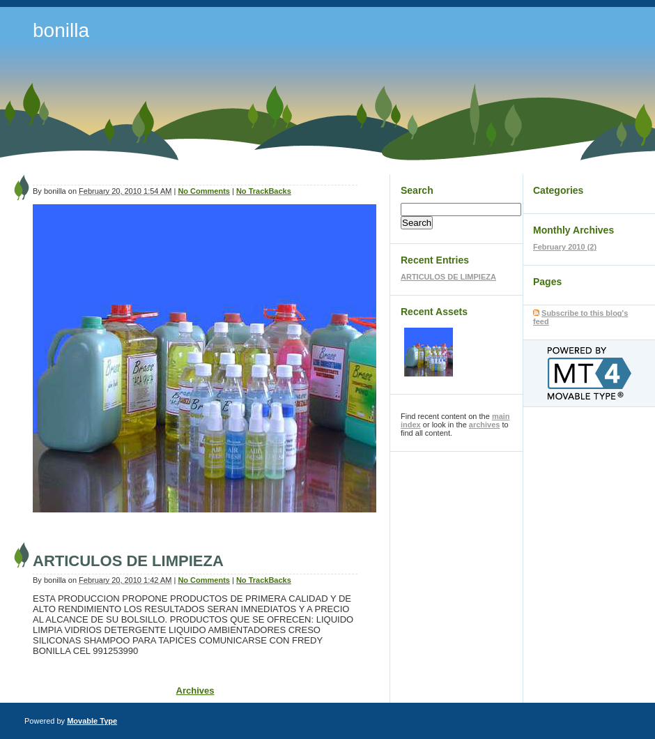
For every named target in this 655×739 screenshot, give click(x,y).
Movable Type (92, 721)
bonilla (61, 30)
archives (484, 424)
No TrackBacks (263, 191)
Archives (195, 690)
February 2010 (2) (564, 247)
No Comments (204, 191)
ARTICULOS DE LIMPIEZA (128, 561)
